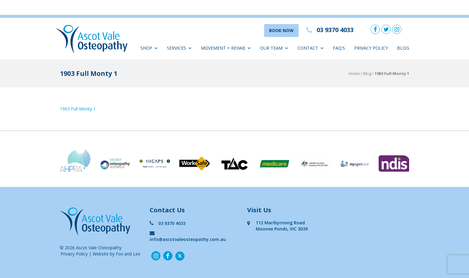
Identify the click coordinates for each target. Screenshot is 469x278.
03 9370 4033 (167, 223)
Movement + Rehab (226, 48)
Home (354, 73)
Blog (403, 48)
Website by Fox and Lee (116, 254)
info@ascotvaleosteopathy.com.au (188, 236)
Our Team (274, 48)
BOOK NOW (281, 30)
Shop (149, 48)
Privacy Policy (371, 48)
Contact (310, 48)
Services (179, 48)
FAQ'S (339, 48)
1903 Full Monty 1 (78, 109)
